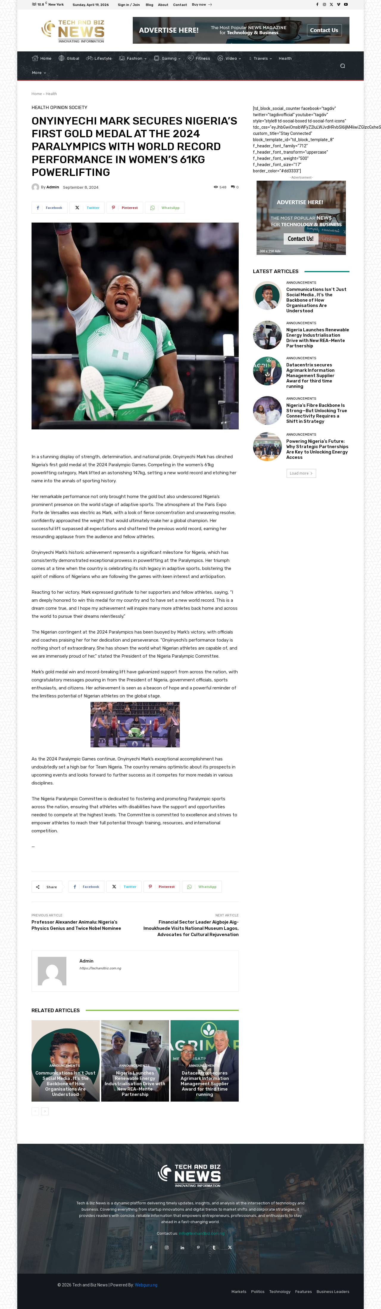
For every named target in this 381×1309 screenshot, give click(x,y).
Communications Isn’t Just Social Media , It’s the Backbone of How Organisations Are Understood (65, 1083)
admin (52, 187)
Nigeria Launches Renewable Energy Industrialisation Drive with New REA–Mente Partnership (135, 1083)
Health (51, 93)
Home (37, 93)
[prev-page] (35, 1111)
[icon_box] (202, 5)
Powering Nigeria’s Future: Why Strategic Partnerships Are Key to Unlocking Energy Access (317, 449)
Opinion (59, 107)
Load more (301, 473)
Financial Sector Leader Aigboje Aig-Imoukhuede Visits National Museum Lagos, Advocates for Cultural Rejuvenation (191, 928)
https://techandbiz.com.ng (100, 968)
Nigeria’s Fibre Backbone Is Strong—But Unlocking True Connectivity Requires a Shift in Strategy (316, 413)
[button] (342, 66)
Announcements (64, 1065)
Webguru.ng (146, 1285)
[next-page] (45, 1111)
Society (78, 107)
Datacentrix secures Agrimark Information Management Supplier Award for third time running (205, 1083)
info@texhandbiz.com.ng (201, 1233)
